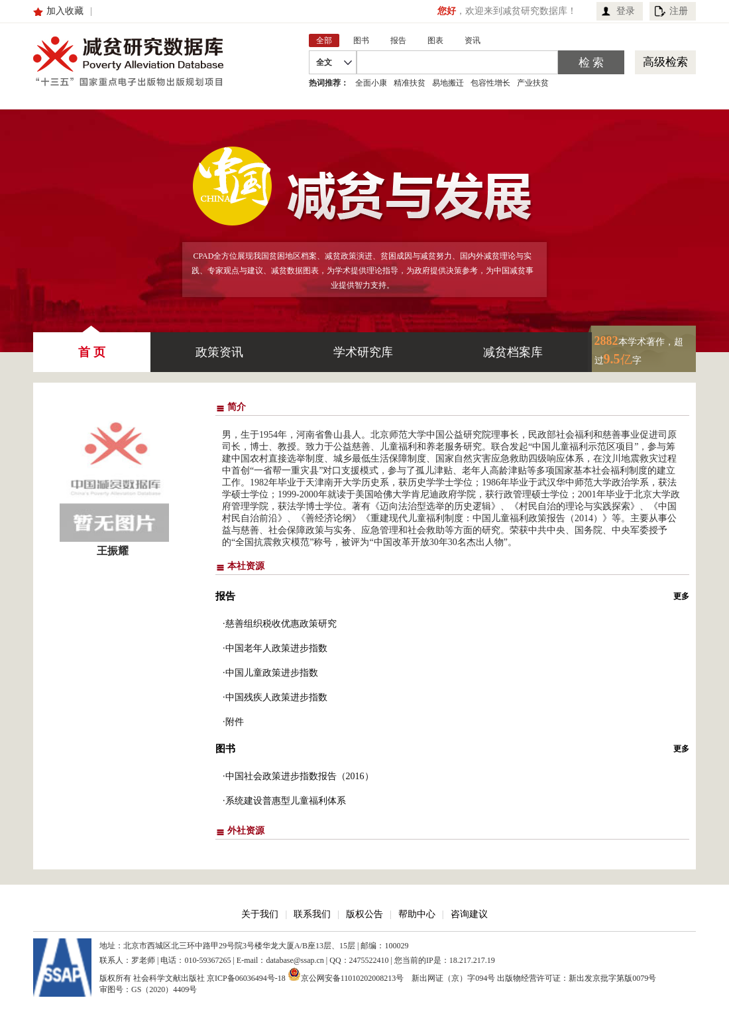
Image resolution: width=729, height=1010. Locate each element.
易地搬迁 (448, 83)
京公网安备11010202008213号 (346, 974)
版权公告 (364, 914)
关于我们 (259, 914)
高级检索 (665, 62)
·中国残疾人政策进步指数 (275, 697)
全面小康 (371, 83)
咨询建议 (469, 914)
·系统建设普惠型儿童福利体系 (284, 801)
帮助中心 (416, 914)
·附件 (233, 722)
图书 (225, 748)
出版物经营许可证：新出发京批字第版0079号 (576, 978)
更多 (681, 596)
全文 (324, 62)
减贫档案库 (513, 352)
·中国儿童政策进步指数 (270, 673)
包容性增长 (490, 83)
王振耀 (113, 550)
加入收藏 (65, 11)
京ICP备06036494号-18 (246, 978)
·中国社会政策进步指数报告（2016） (298, 776)
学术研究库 (363, 352)
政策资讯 (219, 352)
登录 (625, 11)
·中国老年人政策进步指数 (275, 648)
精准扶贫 (409, 83)
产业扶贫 (533, 83)
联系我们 (312, 914)
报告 (225, 596)
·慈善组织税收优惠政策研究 (280, 624)
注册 (678, 11)
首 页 (91, 345)
